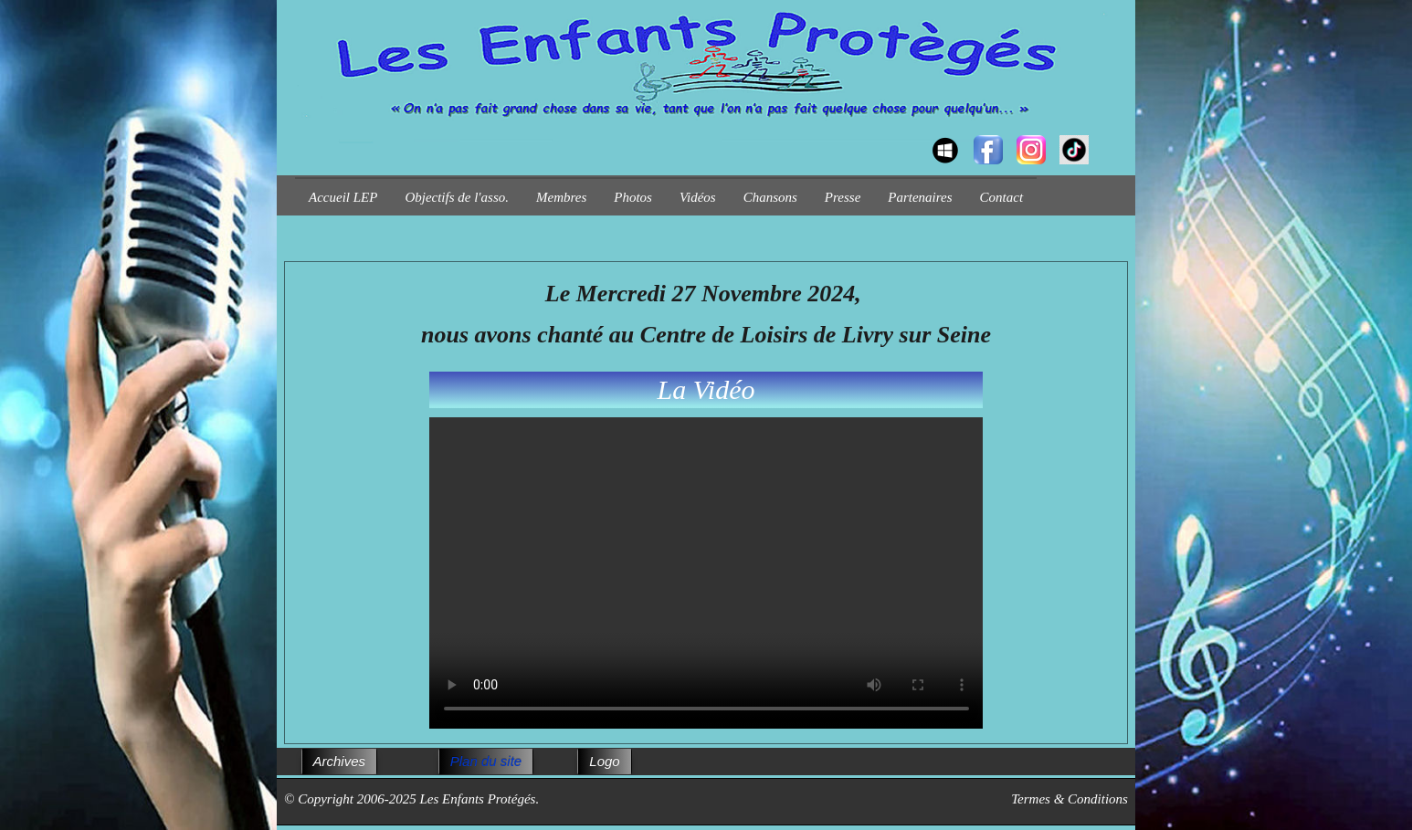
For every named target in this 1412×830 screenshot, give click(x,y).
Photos (633, 197)
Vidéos (698, 197)
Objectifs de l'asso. (457, 197)
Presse (842, 197)
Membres (561, 197)
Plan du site (486, 761)
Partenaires (920, 197)
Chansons (770, 197)
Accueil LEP (343, 197)
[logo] (302, 133)
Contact (1002, 197)
